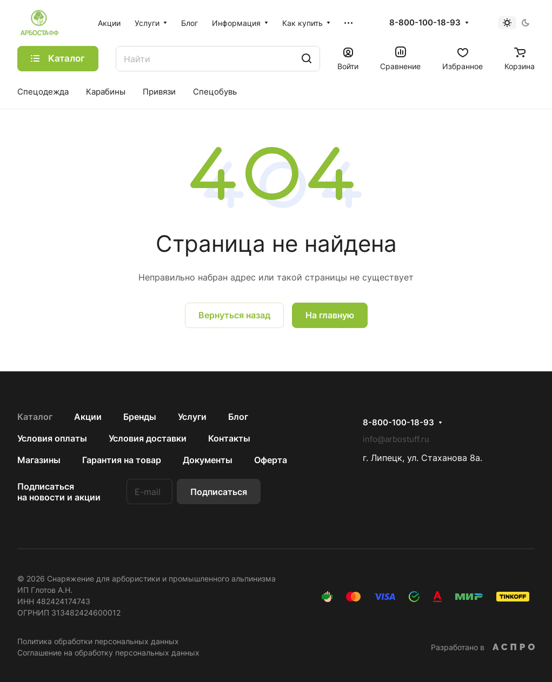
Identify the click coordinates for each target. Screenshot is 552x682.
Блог (238, 416)
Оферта (270, 459)
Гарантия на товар (121, 459)
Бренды (139, 416)
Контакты (229, 438)
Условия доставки (148, 438)
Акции (88, 416)
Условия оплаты (52, 438)
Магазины (39, 459)
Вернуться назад (234, 315)
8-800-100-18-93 (425, 23)
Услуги (192, 416)
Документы (207, 459)
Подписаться (218, 491)
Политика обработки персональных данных (98, 641)
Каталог (34, 416)
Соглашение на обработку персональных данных (108, 652)
